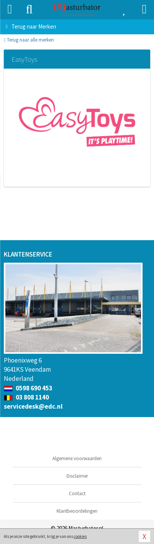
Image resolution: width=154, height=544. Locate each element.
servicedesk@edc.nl (33, 406)
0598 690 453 (28, 388)
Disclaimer (77, 476)
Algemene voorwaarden (77, 458)
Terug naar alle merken (29, 40)
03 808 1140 (26, 397)
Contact (77, 493)
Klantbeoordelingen (77, 511)
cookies (80, 536)
